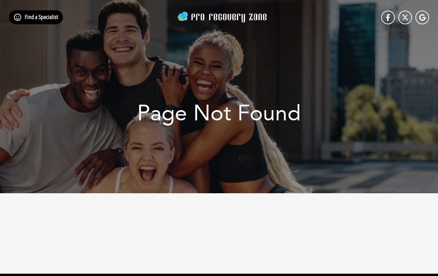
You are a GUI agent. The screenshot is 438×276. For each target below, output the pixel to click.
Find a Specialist (41, 17)
